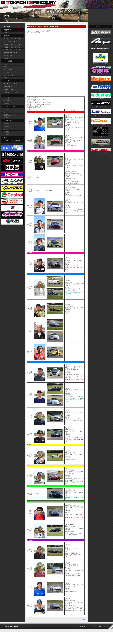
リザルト (6, 72)
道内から (6, 123)
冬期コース (7, 117)
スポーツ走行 (8, 109)
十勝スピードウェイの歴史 (12, 141)
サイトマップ (91, 626)
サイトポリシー (82, 626)
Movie (6, 78)
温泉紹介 (6, 134)
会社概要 (99, 626)
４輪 (5, 64)
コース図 (6, 98)
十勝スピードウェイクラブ (12, 92)
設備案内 (6, 103)
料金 (5, 112)
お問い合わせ (106, 626)
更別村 (6, 129)
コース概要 (7, 101)
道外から (6, 126)
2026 (5, 33)
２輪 (5, 67)
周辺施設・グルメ (9, 132)
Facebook (7, 58)
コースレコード (8, 75)
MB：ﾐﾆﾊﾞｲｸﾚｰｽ (8, 55)
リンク (6, 137)
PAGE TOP (82, 619)
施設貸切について (9, 115)
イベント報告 (8, 69)
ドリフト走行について (10, 41)
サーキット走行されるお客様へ (13, 39)
